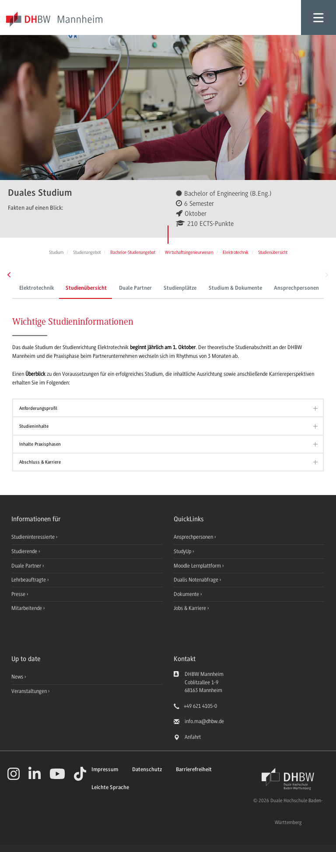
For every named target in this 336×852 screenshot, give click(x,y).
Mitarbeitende (27, 608)
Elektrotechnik (36, 288)
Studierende (24, 551)
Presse (19, 594)
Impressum (104, 769)
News (17, 677)
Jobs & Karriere (190, 608)
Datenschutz (147, 769)
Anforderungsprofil (38, 408)
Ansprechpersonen (296, 288)
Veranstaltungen (29, 691)
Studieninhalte (34, 426)
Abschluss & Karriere (40, 462)
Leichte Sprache (110, 787)
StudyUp (183, 551)
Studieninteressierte (33, 537)
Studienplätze (180, 288)
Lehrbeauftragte (29, 580)
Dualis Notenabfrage (197, 580)
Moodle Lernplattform (198, 566)
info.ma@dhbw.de (204, 721)
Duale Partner (135, 288)
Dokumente (187, 594)
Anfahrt (193, 737)
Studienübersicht (86, 288)
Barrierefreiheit (194, 769)
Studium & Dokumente (235, 288)
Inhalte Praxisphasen (40, 444)
